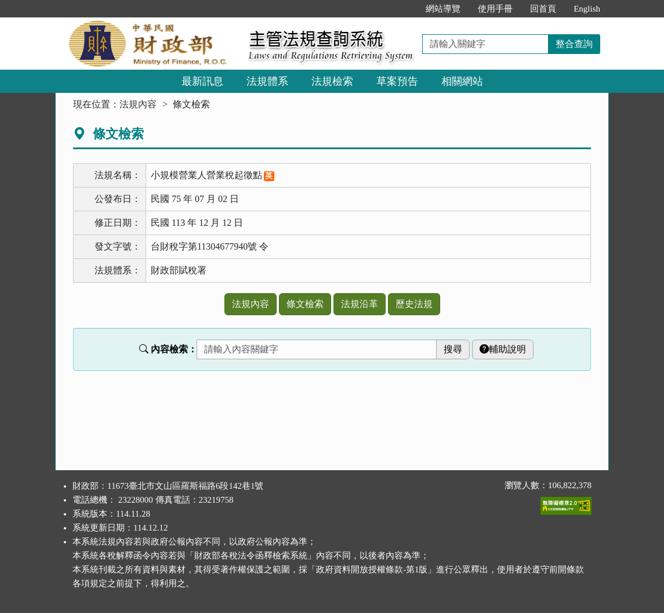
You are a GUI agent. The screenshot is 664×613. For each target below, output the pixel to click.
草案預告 (397, 81)
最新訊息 (202, 81)
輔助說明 (503, 349)
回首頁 (543, 8)
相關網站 (462, 81)
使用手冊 (495, 8)
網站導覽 (443, 8)
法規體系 (267, 81)
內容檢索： (168, 349)
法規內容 (138, 104)
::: (405, 8)
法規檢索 (332, 81)
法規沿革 (359, 304)
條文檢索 (305, 304)
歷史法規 (414, 304)
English (587, 8)
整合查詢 (574, 44)
